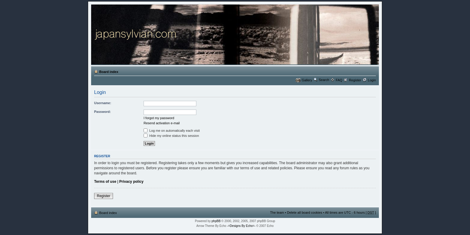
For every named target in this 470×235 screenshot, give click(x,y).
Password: (102, 111)
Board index (108, 72)
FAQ (339, 80)
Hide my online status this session (171, 135)
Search (324, 80)
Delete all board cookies (304, 212)
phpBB (216, 221)
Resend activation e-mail (162, 123)
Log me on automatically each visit (172, 130)
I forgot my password (159, 118)
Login (372, 80)
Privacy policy (131, 181)
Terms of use (105, 181)
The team (277, 212)
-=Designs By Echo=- (241, 225)
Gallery (307, 80)
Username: (102, 103)
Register (355, 80)
